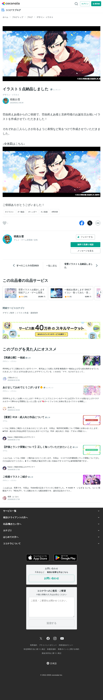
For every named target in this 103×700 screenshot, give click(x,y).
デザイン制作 (9, 313)
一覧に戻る (51, 265)
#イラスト (9, 212)
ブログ (30, 17)
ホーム (5, 17)
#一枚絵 (21, 212)
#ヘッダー (32, 212)
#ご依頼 (44, 212)
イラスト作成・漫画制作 (27, 313)
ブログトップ (17, 17)
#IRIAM (55, 212)
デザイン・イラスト (45, 17)
